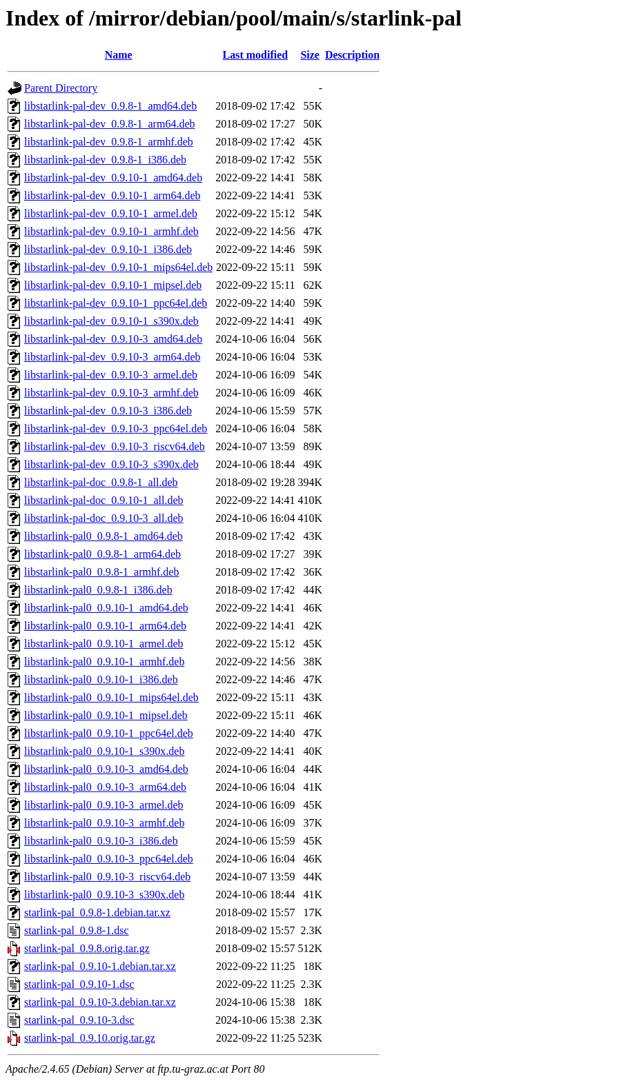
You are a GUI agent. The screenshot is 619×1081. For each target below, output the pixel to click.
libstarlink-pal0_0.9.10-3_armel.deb (104, 805)
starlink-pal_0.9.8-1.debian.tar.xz (97, 912)
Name (118, 55)
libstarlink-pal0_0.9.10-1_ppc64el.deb (108, 733)
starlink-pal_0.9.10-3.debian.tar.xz (100, 1002)
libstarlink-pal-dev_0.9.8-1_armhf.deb (108, 142)
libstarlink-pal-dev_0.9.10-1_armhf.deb (111, 231)
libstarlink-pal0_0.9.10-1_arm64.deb (105, 626)
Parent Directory (60, 88)
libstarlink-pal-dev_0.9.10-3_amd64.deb (113, 339)
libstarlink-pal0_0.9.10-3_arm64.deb (105, 787)
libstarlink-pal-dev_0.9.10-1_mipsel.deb (113, 285)
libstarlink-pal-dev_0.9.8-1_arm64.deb (109, 124)
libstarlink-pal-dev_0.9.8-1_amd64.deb (110, 106)
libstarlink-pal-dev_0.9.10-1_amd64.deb (113, 177)
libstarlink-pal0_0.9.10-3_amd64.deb (106, 769)
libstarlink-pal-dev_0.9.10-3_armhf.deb (111, 392)
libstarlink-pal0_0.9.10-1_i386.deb (101, 679)
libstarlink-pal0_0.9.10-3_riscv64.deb (107, 876)
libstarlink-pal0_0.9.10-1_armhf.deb (104, 661)
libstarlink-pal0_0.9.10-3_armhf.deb (104, 823)
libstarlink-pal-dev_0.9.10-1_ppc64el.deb (115, 303)
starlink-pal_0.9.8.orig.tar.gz (87, 948)
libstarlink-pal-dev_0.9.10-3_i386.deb (108, 410)
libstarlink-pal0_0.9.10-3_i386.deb (101, 841)
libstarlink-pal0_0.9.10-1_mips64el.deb (111, 697)
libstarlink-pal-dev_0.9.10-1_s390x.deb (111, 321)
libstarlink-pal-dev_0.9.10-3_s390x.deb (111, 464)
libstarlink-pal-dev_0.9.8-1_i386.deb (105, 159)
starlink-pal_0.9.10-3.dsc (79, 1020)
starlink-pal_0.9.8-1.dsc (76, 930)
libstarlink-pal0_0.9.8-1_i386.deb (98, 590)
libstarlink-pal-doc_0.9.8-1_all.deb (101, 482)
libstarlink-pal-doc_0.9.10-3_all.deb (104, 518)
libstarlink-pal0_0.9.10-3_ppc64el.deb (108, 859)
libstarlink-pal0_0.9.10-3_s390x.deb (104, 894)
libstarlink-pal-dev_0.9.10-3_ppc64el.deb (115, 428)
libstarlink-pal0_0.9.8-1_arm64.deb (102, 554)
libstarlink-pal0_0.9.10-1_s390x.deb (104, 751)
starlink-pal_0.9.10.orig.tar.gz (89, 1038)
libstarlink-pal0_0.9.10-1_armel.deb (104, 643)
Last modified (255, 55)
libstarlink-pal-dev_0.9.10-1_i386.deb (108, 249)
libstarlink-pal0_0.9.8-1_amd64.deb (103, 536)
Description (352, 55)
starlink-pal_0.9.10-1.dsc (79, 984)
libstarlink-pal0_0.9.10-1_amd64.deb (106, 608)
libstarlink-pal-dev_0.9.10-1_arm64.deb (112, 195)
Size (310, 55)
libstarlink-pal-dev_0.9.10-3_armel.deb (110, 375)
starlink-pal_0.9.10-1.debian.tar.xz (100, 966)
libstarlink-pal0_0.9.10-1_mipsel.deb (106, 715)
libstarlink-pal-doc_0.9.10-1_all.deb (104, 500)
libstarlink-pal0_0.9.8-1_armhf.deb (101, 572)
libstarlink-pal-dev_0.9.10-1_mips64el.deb (118, 267)
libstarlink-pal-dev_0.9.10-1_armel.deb (110, 213)
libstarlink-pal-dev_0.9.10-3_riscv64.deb (114, 446)
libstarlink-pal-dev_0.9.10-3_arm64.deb (112, 357)
